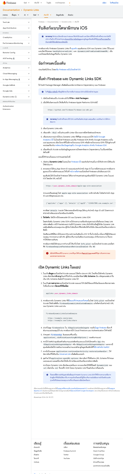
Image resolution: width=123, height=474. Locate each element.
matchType (87, 253)
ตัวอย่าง (70, 15)
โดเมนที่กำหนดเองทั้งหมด (78, 301)
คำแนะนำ (37, 447)
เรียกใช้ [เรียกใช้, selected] (46, 15)
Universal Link (65, 354)
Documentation (11, 10)
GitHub (36, 462)
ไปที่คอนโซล (114, 3)
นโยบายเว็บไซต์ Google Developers (82, 391)
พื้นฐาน (14, 15)
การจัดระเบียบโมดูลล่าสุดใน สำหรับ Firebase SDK (80, 145)
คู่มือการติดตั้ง (53, 92)
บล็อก (104, 3)
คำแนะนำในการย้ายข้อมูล (73, 39)
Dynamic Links (31, 10)
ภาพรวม (5, 15)
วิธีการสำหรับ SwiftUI (101, 347)
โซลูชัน (49, 3)
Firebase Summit (70, 451)
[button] (13, 22)
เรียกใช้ (36, 3)
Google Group (98, 455)
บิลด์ (25, 3)
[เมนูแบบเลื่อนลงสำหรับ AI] (28, 15)
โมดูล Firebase (101, 328)
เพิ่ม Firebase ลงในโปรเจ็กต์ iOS (68, 69)
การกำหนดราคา (60, 3)
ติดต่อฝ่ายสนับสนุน (99, 447)
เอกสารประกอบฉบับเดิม (101, 466)
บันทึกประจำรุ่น (98, 458)
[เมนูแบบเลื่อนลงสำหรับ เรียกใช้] (42, 3)
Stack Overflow (99, 451)
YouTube (67, 458)
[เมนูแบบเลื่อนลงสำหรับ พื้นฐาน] (19, 15)
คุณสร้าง (74, 48)
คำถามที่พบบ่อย (98, 462)
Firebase (41, 22)
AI (25, 15)
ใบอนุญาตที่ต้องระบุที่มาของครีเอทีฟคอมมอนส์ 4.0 (72, 388)
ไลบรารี (36, 458)
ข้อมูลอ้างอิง (60, 15)
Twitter (66, 455)
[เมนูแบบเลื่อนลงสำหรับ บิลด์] (29, 3)
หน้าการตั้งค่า (74, 171)
